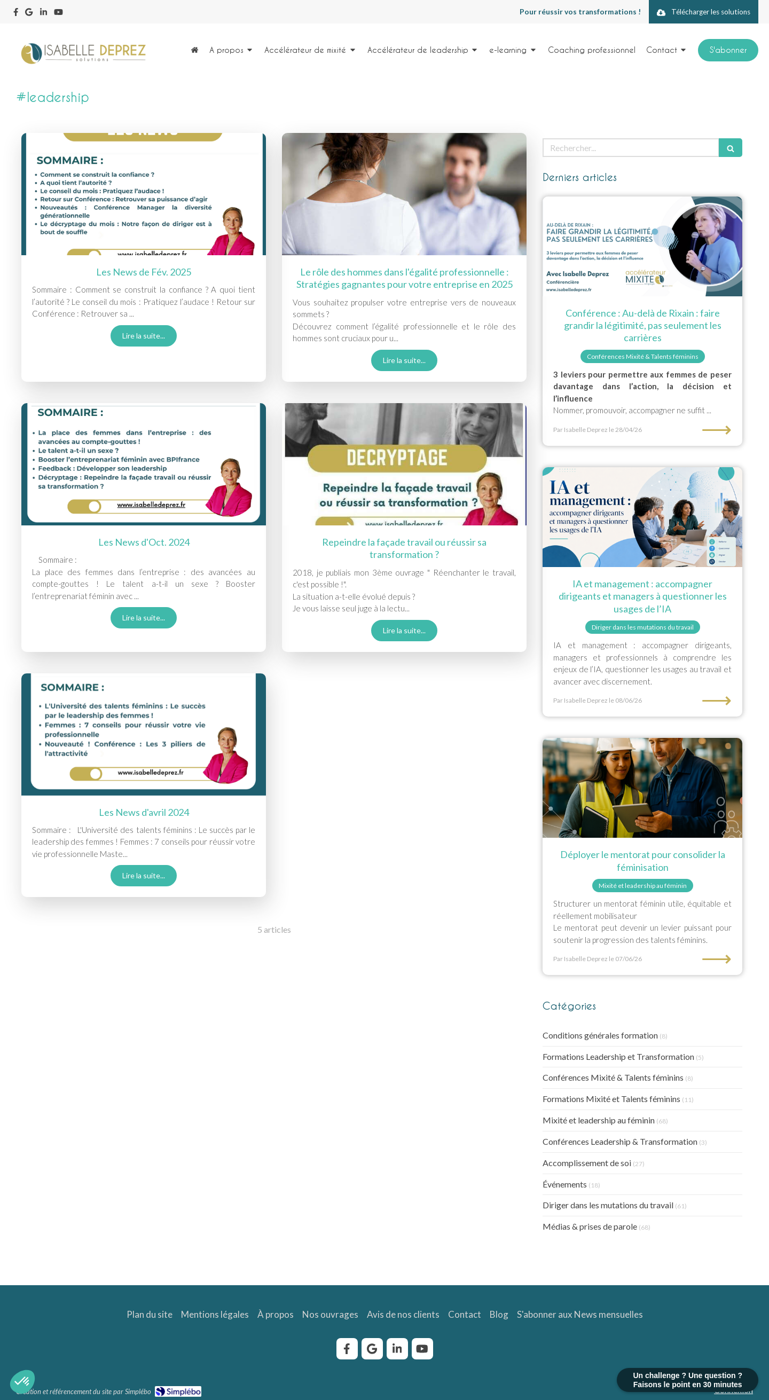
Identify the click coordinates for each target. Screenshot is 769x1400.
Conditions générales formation (600, 1035)
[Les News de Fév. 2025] (143, 194)
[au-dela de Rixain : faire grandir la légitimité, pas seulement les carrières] (642, 246)
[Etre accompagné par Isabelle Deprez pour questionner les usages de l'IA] (642, 517)
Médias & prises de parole (590, 1226)
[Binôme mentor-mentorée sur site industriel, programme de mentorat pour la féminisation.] (642, 788)
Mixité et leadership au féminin (599, 1120)
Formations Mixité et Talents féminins (611, 1099)
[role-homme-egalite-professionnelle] (404, 194)
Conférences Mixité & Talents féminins (613, 1077)
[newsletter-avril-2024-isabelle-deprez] (143, 734)
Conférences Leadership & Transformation (620, 1141)
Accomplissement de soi (587, 1163)
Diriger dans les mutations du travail (608, 1205)
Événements (565, 1184)
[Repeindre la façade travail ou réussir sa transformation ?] (404, 464)
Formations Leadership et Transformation (618, 1056)
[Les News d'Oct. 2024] (143, 464)
